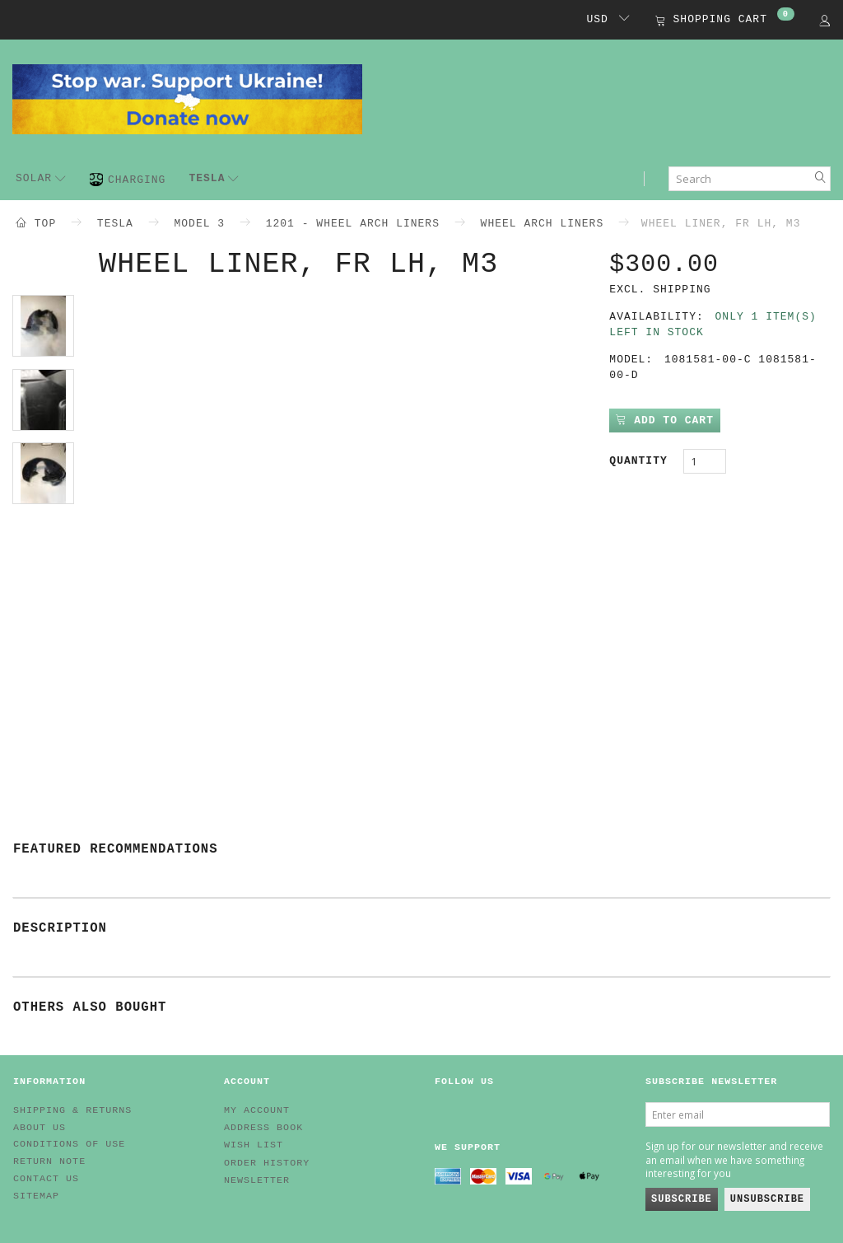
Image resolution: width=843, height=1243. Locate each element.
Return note (49, 1161)
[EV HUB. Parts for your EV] (187, 98)
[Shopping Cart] (724, 21)
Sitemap (36, 1196)
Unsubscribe (767, 1199)
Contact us (46, 1179)
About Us (39, 1127)
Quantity (641, 461)
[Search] (821, 179)
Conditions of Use (69, 1144)
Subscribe (681, 1199)
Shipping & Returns (72, 1110)
